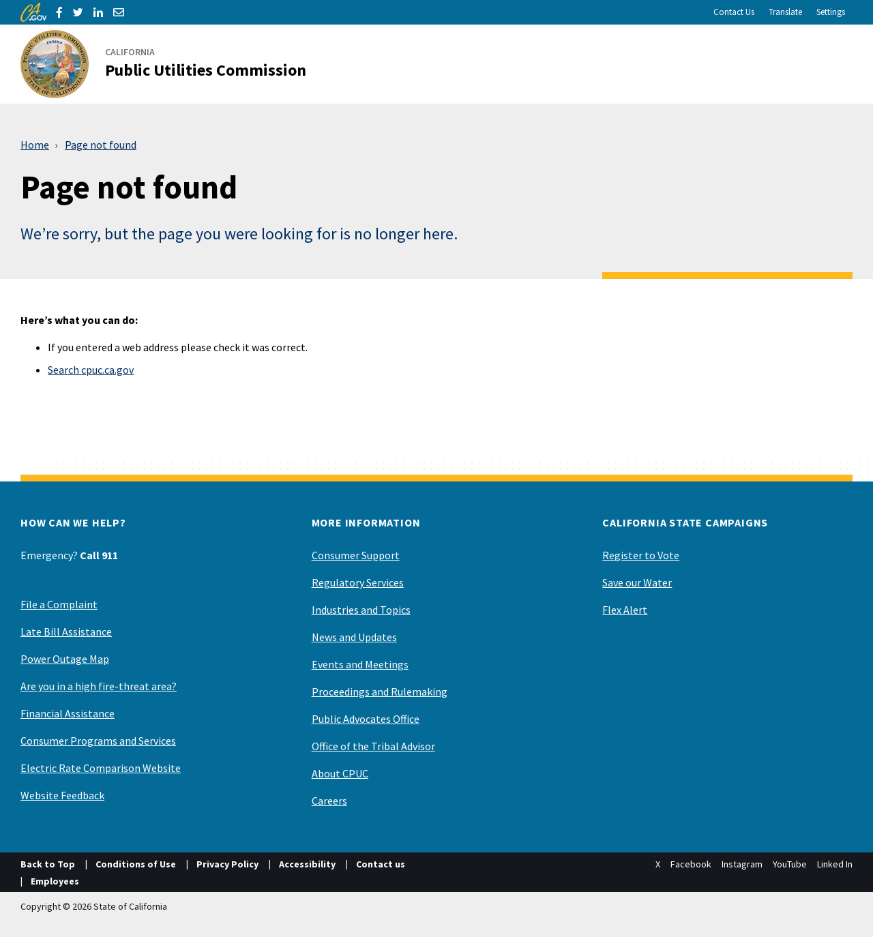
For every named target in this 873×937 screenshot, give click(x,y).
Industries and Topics (361, 609)
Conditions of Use (135, 864)
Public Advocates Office (365, 719)
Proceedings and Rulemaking (379, 691)
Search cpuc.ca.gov (91, 369)
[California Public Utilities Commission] (171, 64)
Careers (329, 800)
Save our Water (637, 582)
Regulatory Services (358, 582)
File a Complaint (59, 604)
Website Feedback (62, 795)
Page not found (100, 144)
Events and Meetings (360, 664)
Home (34, 144)
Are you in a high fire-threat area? (98, 686)
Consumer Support (356, 555)
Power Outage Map (64, 659)
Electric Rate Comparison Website (100, 768)
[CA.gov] (33, 12)
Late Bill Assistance (66, 631)
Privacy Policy (227, 864)
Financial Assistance (67, 713)
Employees (55, 881)
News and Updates (354, 637)
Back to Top (47, 864)
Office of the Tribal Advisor (373, 746)
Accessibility (307, 864)
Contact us (380, 864)
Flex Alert (624, 609)
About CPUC (340, 773)
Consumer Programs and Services (98, 740)
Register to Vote (640, 555)
